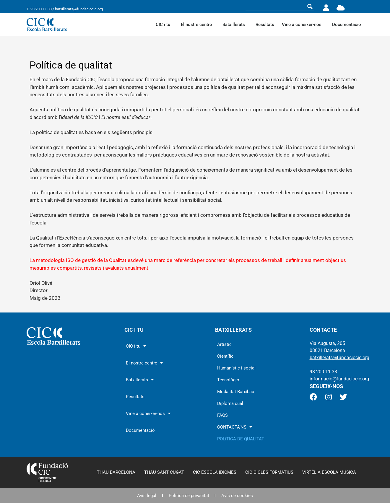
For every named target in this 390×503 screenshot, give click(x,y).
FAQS (222, 415)
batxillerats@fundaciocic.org (79, 9)
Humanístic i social (236, 368)
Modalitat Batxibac (235, 391)
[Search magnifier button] (310, 6)
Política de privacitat (189, 495)
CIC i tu (164, 24)
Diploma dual (230, 403)
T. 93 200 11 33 (39, 9)
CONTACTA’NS (234, 427)
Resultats (265, 24)
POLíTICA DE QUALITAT (240, 439)
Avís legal (146, 495)
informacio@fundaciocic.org (339, 379)
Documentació (346, 24)
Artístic (224, 344)
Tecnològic (228, 379)
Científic (225, 356)
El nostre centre (198, 24)
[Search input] (276, 6)
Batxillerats (235, 24)
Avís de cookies (237, 495)
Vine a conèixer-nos (303, 24)
